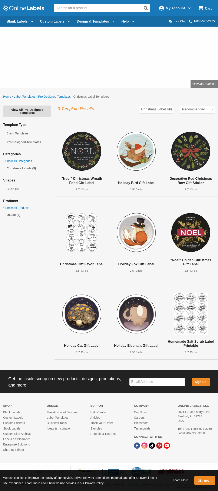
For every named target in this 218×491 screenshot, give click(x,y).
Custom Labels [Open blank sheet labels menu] (55, 21)
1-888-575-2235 (202, 21)
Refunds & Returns (103, 433)
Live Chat (177, 21)
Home (7, 96)
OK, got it (205, 480)
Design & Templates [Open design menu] (96, 21)
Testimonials (142, 428)
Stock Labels (11, 428)
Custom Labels (13, 417)
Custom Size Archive (17, 433)
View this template (204, 84)
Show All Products (16, 208)
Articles (95, 417)
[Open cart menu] (205, 8)
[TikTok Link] (152, 445)
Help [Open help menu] (127, 21)
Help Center (98, 412)
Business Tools (57, 423)
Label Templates (25, 96)
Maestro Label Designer (63, 412)
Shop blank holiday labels (51, 70)
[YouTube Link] (167, 445)
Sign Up (200, 382)
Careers (139, 417)
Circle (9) (13, 189)
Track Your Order (101, 423)
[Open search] (146, 8)
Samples (96, 428)
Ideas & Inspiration (59, 428)
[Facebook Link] (137, 445)
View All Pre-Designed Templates (27, 111)
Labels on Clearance (16, 439)
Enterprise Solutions (16, 444)
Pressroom (141, 423)
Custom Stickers (14, 423)
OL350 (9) (13, 215)
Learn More (180, 480)
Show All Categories (17, 161)
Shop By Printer (13, 449)
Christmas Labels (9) (21, 168)
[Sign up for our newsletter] (157, 382)
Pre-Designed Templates (54, 96)
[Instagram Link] (144, 445)
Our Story (140, 412)
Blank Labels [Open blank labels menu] (20, 21)
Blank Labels (11, 412)
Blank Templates (17, 133)
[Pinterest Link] (159, 445)
